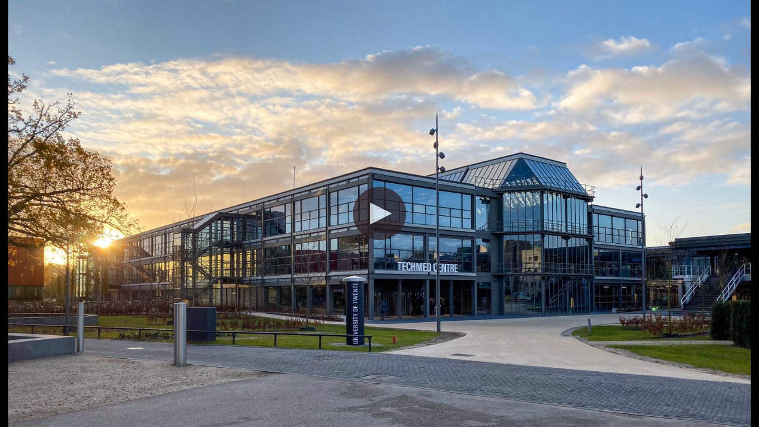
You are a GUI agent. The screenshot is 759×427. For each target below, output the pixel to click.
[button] (379, 213)
